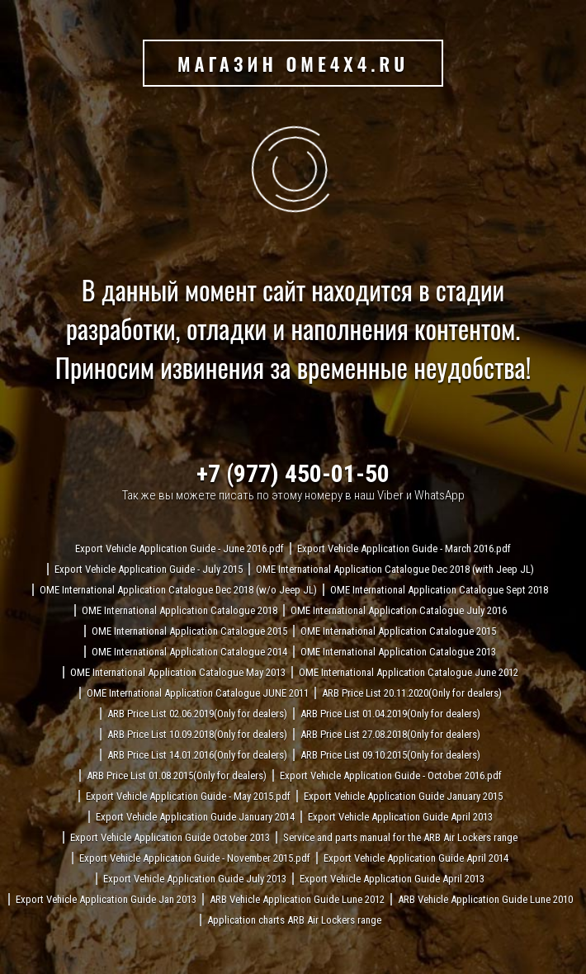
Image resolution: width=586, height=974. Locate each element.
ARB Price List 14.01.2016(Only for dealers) (197, 755)
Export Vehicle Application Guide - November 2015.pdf (194, 858)
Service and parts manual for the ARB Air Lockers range (400, 837)
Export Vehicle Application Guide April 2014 (416, 858)
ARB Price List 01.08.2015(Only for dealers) (177, 775)
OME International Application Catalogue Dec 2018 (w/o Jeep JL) (178, 590)
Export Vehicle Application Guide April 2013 (400, 817)
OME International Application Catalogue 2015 (189, 631)
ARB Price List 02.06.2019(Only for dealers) (197, 713)
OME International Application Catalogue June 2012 (408, 672)
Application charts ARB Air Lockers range (294, 920)
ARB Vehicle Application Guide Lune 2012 (297, 899)
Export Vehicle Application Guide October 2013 (170, 837)
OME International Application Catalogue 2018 (179, 610)
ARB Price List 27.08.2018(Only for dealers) (390, 734)
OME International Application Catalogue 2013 (398, 651)
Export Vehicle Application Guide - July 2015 (148, 569)
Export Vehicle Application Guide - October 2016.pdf (391, 775)
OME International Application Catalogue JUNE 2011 (198, 693)
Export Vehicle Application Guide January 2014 (195, 817)
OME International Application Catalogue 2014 (189, 651)
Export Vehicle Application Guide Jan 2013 (106, 899)
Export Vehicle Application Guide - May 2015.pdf (188, 796)
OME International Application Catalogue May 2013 (178, 672)
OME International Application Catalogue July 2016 (399, 610)
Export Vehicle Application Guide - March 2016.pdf (404, 548)
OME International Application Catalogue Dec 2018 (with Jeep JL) (395, 569)
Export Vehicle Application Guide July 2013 (194, 878)
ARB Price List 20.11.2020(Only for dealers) (412, 693)
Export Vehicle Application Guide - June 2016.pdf (179, 548)
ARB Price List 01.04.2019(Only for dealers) (390, 713)
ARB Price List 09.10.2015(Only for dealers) (390, 755)
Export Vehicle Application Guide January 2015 (403, 796)
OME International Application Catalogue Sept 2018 (439, 590)
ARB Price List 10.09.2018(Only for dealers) (197, 734)
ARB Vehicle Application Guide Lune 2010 (485, 899)
